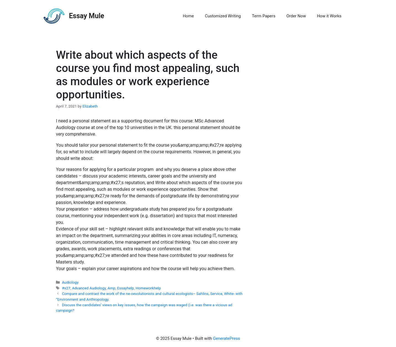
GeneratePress (226, 338)
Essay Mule (86, 16)
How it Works (329, 16)
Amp (111, 288)
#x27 (66, 288)
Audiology (70, 282)
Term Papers (263, 16)
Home (188, 16)
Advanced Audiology (89, 288)
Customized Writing (223, 16)
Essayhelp (125, 288)
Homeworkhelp (148, 288)
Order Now (296, 16)
